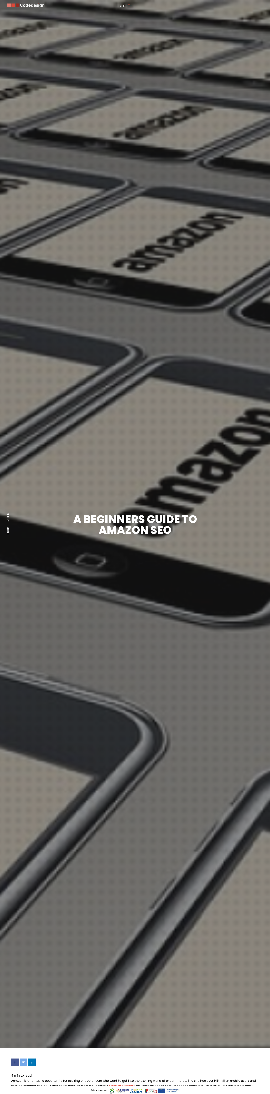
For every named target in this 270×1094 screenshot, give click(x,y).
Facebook (8, 464)
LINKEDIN (8, 477)
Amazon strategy (122, 979)
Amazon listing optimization (32, 1047)
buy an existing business (141, 994)
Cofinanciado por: (99, 1090)
